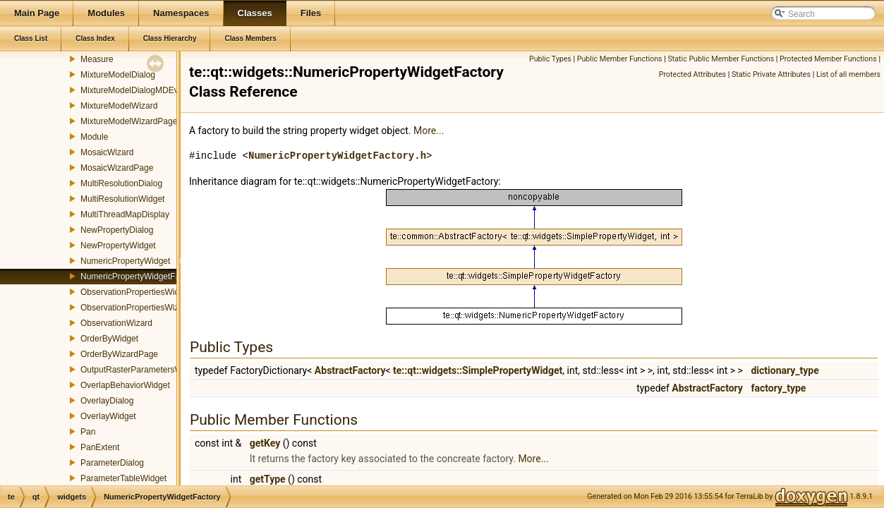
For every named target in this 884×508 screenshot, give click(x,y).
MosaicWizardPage (116, 168)
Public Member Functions (619, 59)
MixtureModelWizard (118, 106)
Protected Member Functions (828, 59)
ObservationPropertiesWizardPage (145, 308)
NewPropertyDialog (116, 230)
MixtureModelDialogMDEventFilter (144, 90)
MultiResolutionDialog (121, 183)
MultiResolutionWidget (122, 199)
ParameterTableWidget (123, 478)
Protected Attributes (692, 74)
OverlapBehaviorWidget (125, 385)
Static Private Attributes (771, 74)
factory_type (778, 388)
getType (268, 479)
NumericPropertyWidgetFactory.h (337, 155)
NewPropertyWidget (118, 245)
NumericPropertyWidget (125, 261)
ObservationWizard (116, 323)
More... (428, 130)
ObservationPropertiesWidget (135, 292)
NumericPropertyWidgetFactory (139, 277)
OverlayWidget (108, 416)
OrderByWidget (109, 339)
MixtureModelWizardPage (128, 121)
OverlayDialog (106, 401)
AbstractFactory (350, 370)
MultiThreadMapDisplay (124, 214)
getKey (265, 443)
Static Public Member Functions (720, 59)
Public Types (550, 59)
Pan (87, 432)
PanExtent (99, 447)
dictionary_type (784, 370)
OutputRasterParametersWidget (140, 370)
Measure (97, 59)
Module (94, 137)
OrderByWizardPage (119, 354)
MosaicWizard (106, 152)
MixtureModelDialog (117, 75)
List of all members (848, 74)
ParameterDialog (112, 463)
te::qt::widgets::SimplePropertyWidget (477, 370)
